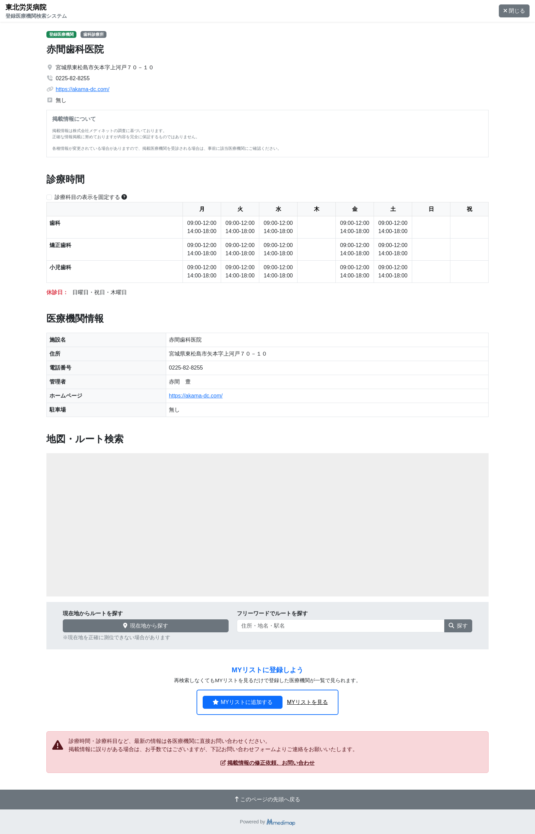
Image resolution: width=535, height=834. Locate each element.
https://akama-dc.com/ (82, 89)
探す (458, 626)
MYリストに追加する (243, 702)
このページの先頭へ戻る (267, 799)
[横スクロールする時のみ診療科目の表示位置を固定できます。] (124, 197)
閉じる (514, 11)
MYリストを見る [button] (307, 702)
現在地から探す (145, 626)
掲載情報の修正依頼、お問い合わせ (267, 763)
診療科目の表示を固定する (87, 197)
